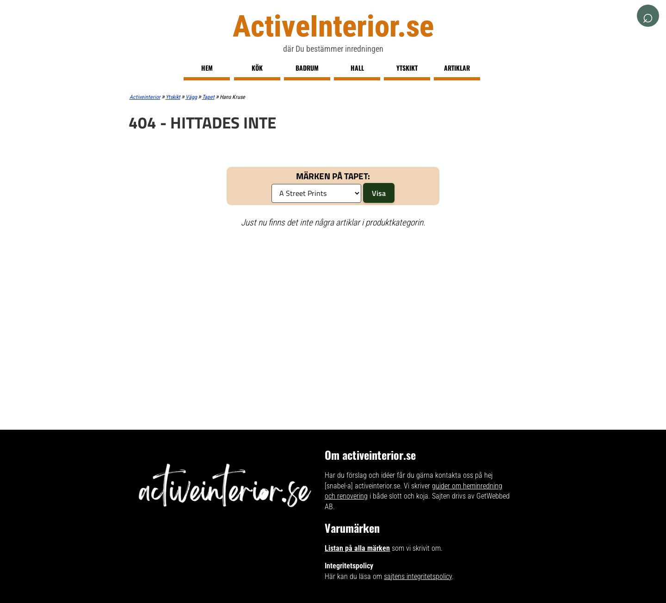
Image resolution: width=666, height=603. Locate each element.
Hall (357, 68)
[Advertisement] (333, 302)
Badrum (307, 68)
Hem (207, 68)
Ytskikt (407, 68)
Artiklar (457, 68)
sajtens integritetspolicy (418, 576)
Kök (257, 68)
